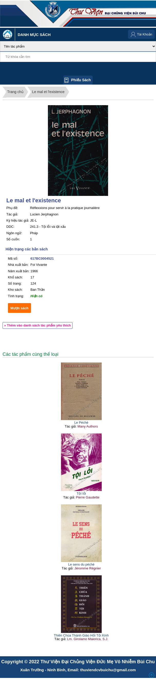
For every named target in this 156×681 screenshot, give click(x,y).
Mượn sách (19, 308)
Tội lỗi (81, 493)
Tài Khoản (144, 34)
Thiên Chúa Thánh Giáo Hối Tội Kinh (81, 635)
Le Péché (81, 422)
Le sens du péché (81, 564)
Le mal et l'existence (48, 92)
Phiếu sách (81, 80)
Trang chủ (15, 92)
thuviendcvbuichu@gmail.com (108, 670)
